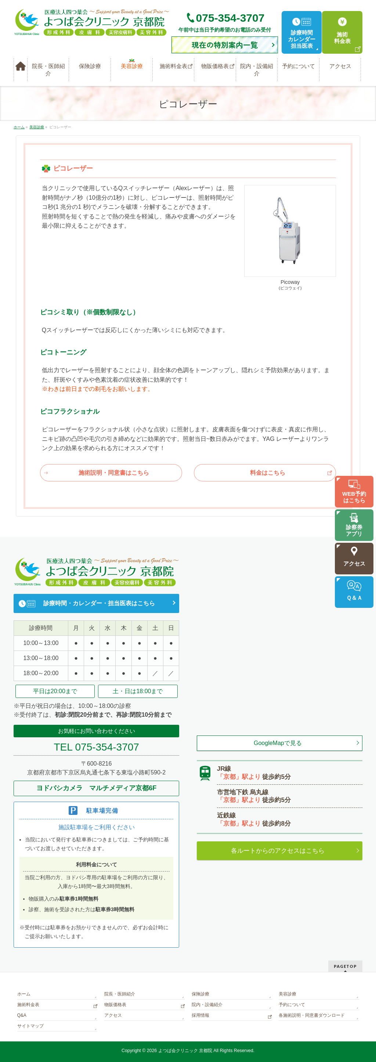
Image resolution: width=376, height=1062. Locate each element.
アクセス (113, 1015)
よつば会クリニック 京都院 (185, 1050)
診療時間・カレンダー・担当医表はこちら (99, 603)
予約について (292, 1004)
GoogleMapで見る (278, 743)
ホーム (23, 994)
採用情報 (200, 1015)
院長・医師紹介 (119, 994)
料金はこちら (267, 473)
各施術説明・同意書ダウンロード (312, 1015)
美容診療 (287, 994)
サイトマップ (30, 1026)
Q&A (21, 1015)
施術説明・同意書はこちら (114, 473)
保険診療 (200, 994)
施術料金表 (28, 1004)
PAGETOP (345, 966)
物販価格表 (115, 1004)
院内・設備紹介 (207, 1004)
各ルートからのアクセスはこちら (278, 850)
